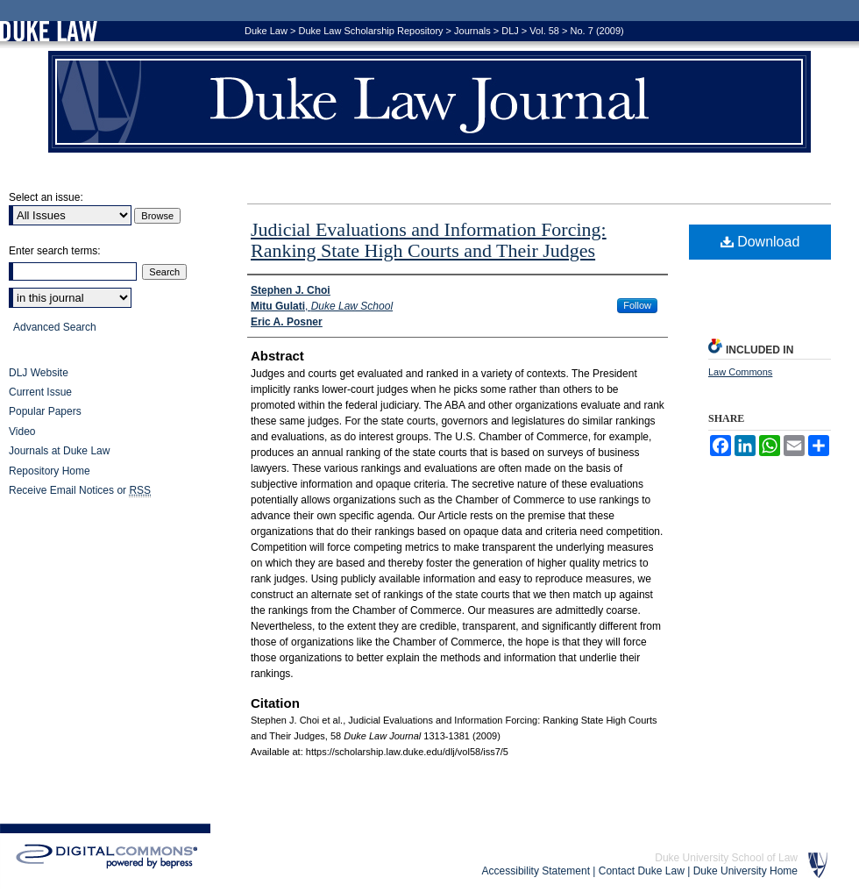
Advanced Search (54, 327)
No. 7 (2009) (597, 30)
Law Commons (740, 372)
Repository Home (49, 471)
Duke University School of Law (726, 858)
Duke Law (266, 30)
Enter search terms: (55, 251)
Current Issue (40, 392)
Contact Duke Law (642, 871)
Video (22, 431)
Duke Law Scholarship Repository (370, 30)
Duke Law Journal (429, 102)
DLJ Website (38, 373)
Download (760, 241)
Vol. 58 (544, 30)
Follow (637, 305)
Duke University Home (745, 871)
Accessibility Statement (536, 871)
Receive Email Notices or (80, 490)
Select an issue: (46, 197)
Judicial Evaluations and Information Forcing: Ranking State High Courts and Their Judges (429, 239)
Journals (472, 30)
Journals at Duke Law (59, 451)
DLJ (510, 30)
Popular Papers (45, 411)
